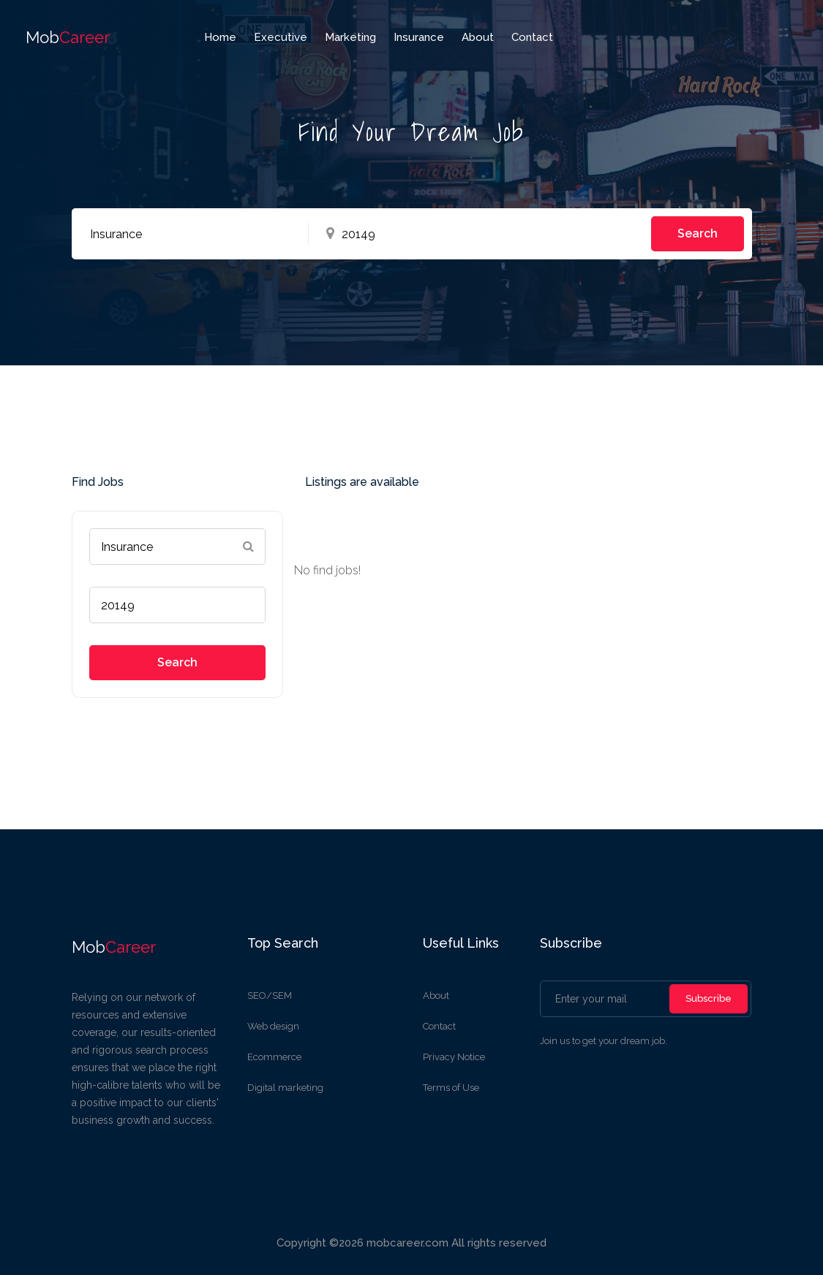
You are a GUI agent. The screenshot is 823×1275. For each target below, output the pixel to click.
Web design (273, 1026)
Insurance (419, 37)
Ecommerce (274, 1056)
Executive (280, 37)
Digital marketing (285, 1087)
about (478, 37)
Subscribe (708, 998)
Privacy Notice (454, 1056)
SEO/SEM (269, 995)
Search (697, 233)
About (436, 995)
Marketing (350, 37)
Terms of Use (451, 1087)
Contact (532, 37)
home (220, 37)
